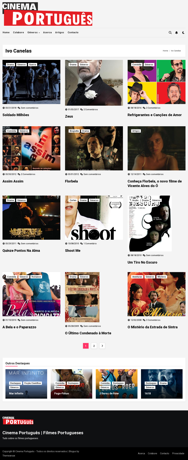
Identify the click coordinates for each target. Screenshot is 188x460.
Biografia (74, 131)
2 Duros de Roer (109, 393)
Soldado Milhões (15, 115)
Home (6, 32)
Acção (135, 200)
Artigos (59, 32)
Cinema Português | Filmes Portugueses (42, 432)
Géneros (32, 32)
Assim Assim (12, 181)
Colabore (18, 32)
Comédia (136, 64)
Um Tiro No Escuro (142, 262)
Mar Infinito (16, 393)
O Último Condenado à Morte (88, 333)
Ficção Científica (32, 383)
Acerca (47, 32)
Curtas (73, 200)
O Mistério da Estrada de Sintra (153, 327)
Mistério (162, 277)
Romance (36, 277)
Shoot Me (72, 251)
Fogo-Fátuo (61, 393)
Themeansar (8, 455)
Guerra (32, 64)
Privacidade (178, 453)
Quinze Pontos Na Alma (21, 251)
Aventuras (137, 277)
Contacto (73, 32)
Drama (10, 64)
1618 (148, 393)
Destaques (15, 383)
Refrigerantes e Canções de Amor (155, 115)
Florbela (71, 181)
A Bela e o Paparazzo (19, 327)
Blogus (72, 451)
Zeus (69, 116)
